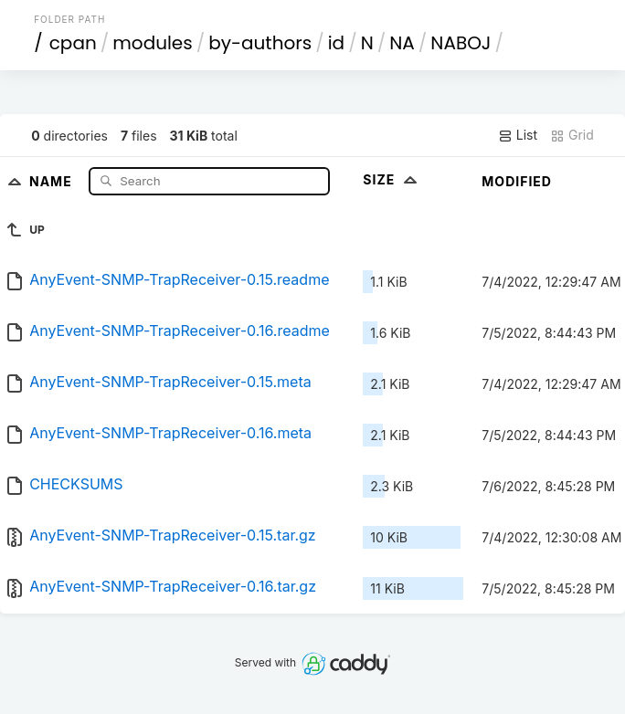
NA (402, 43)
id (336, 43)
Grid (572, 135)
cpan (73, 43)
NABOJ (460, 43)
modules (152, 43)
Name (52, 180)
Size (391, 179)
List (517, 135)
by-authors (260, 43)
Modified (517, 181)
